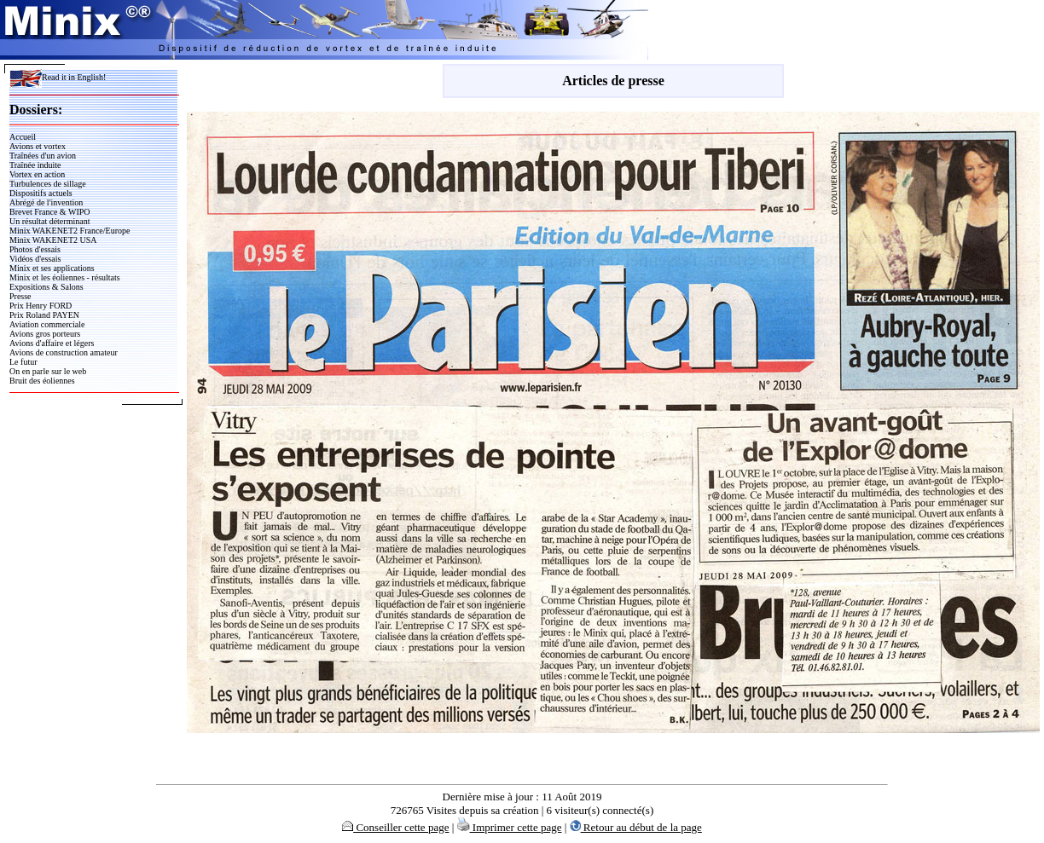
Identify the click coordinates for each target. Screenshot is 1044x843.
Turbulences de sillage (47, 183)
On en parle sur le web (47, 371)
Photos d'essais (35, 249)
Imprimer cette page (509, 827)
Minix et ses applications (52, 268)
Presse (20, 296)
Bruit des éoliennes (42, 380)
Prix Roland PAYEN (44, 315)
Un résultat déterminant (49, 221)
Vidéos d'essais (35, 258)
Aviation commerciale (46, 324)
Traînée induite (35, 165)
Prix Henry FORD (40, 305)
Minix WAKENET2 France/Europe (69, 230)
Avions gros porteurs (44, 333)
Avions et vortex (37, 146)
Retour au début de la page (636, 827)
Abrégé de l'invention (46, 202)
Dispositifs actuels (40, 193)
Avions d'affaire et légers (51, 343)
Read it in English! (57, 77)
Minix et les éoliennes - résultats (64, 277)
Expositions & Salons (46, 287)
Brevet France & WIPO (49, 212)
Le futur (23, 362)
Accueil (22, 136)
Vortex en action (37, 174)
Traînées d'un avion (42, 155)
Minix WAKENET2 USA (53, 240)
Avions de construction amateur (63, 352)
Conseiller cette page (395, 827)
